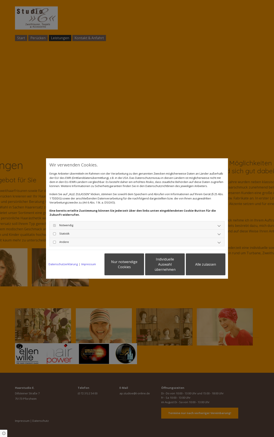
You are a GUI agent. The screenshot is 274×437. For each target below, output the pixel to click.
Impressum (88, 264)
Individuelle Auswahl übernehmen (165, 264)
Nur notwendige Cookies (124, 264)
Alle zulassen (205, 264)
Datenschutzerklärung (63, 264)
